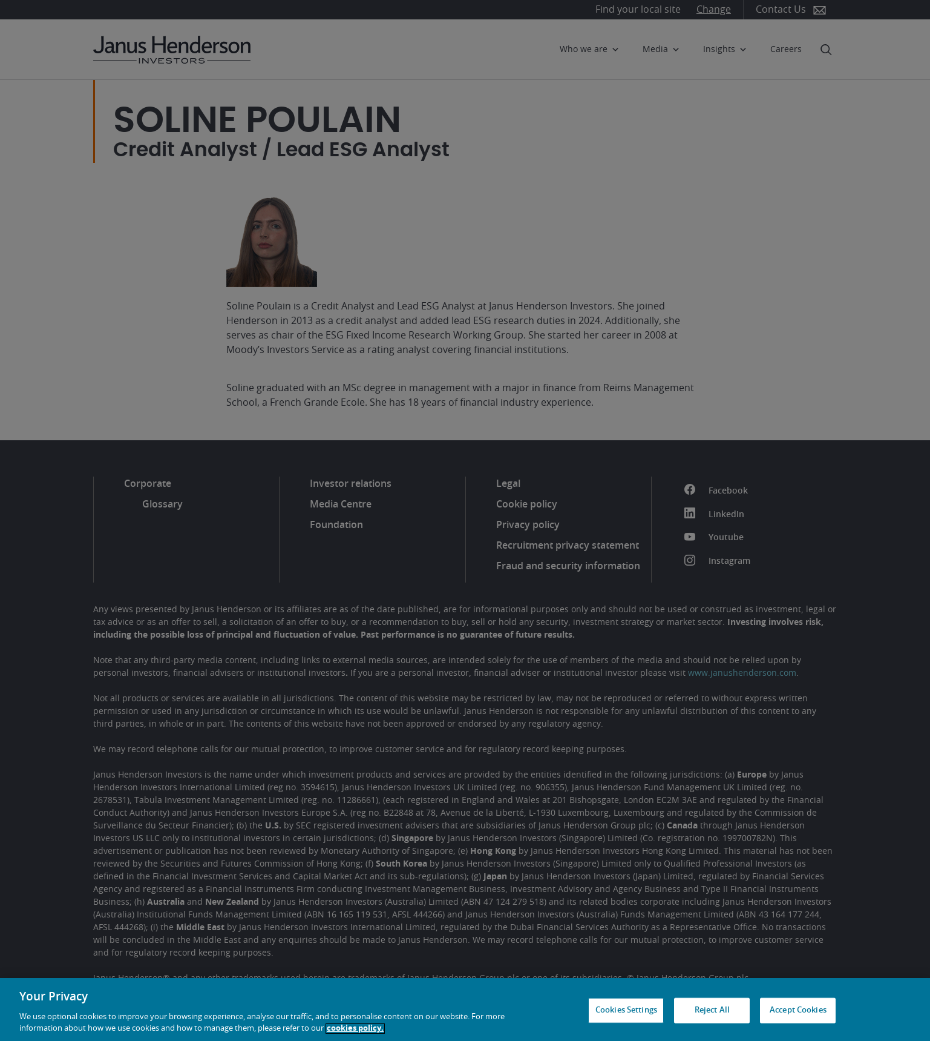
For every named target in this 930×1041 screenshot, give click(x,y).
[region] (465, 1009)
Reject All (712, 1010)
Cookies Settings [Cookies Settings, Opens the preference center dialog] (626, 1010)
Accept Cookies (798, 1010)
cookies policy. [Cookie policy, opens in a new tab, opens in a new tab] (355, 1029)
